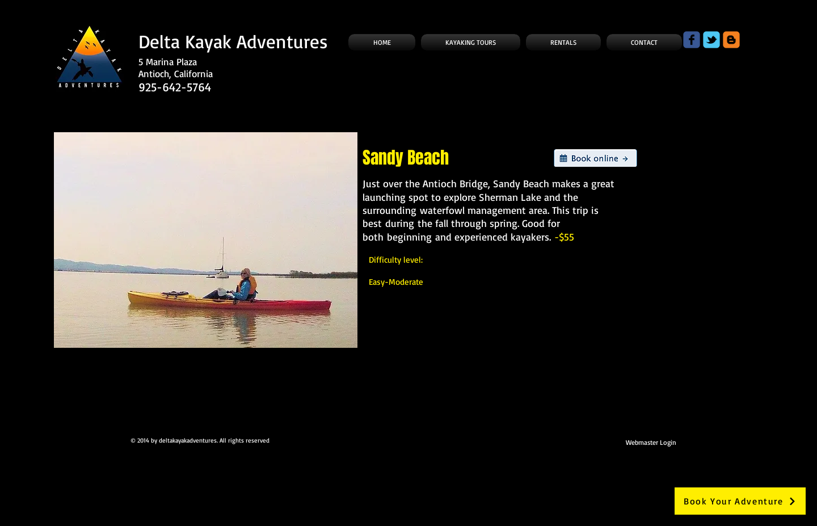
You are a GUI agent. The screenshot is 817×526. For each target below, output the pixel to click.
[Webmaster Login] (651, 442)
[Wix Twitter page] (711, 39)
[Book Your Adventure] (740, 501)
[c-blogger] (731, 39)
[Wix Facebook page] (691, 39)
